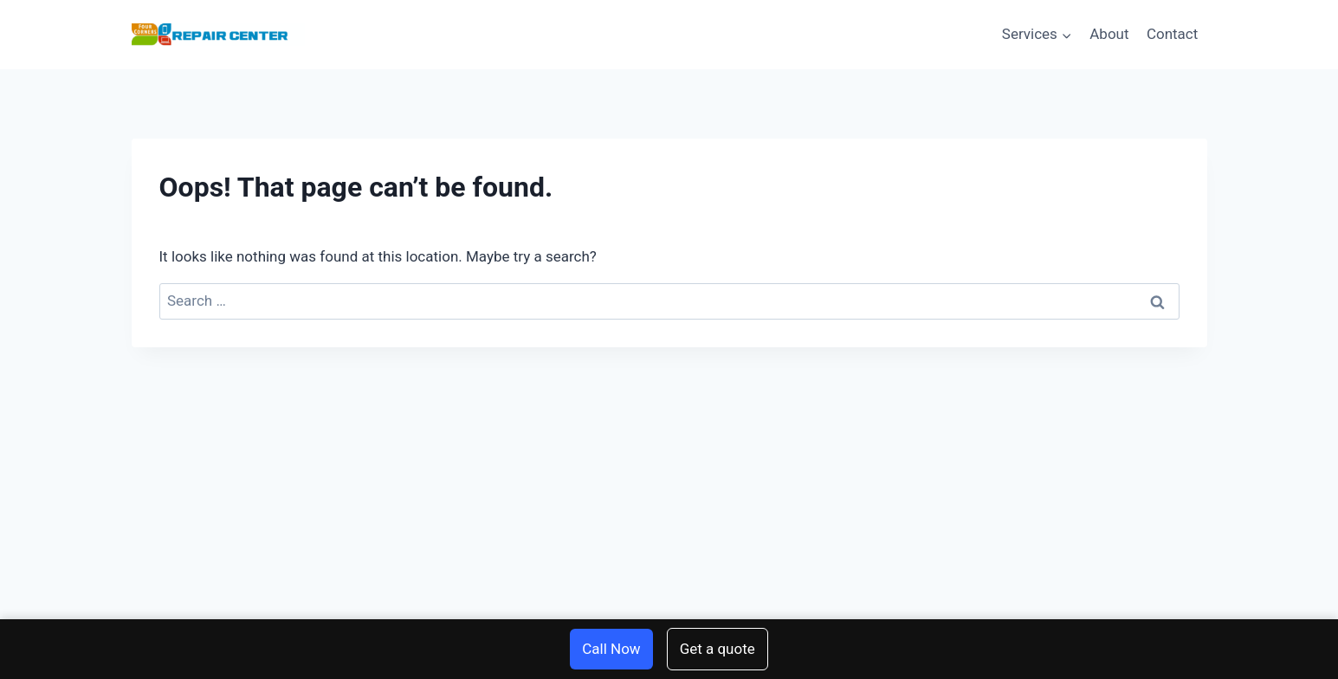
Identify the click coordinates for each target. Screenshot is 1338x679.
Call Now (611, 648)
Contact (1172, 33)
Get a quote (717, 648)
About (1108, 33)
